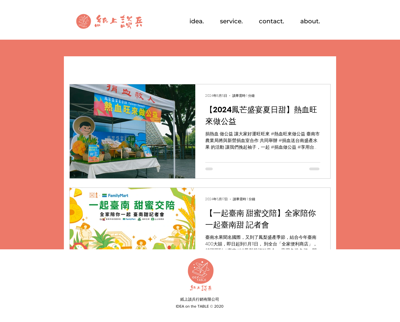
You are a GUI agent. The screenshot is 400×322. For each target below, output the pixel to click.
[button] (323, 68)
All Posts (79, 67)
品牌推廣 (173, 67)
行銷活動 (111, 67)
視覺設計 (142, 67)
